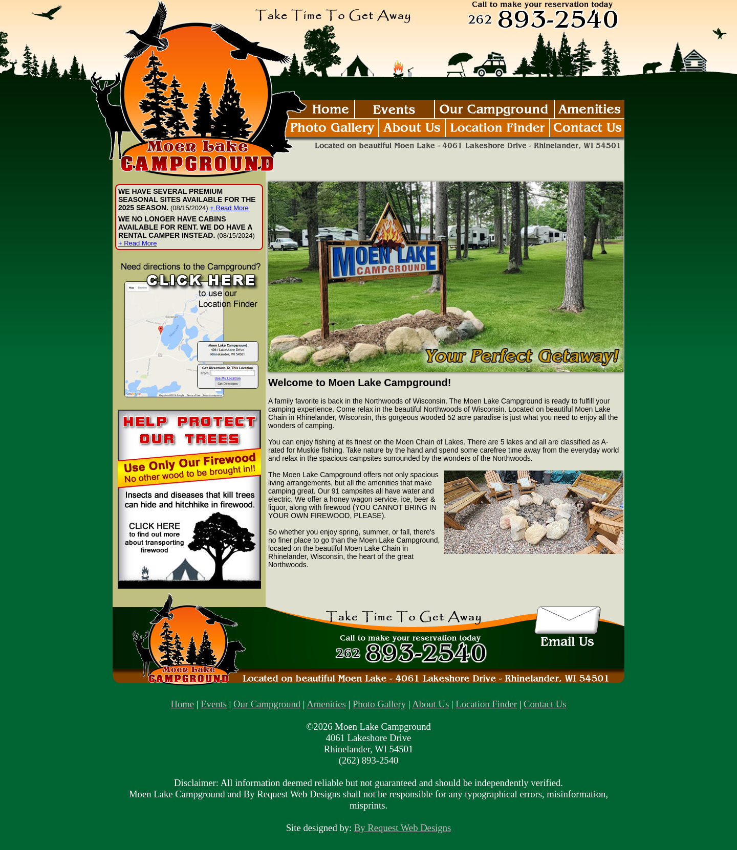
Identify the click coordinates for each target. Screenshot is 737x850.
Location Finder (486, 704)
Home (182, 704)
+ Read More (229, 208)
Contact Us (545, 704)
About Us (430, 704)
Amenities (326, 704)
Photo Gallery (379, 704)
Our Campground (266, 704)
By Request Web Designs (402, 827)
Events (214, 704)
